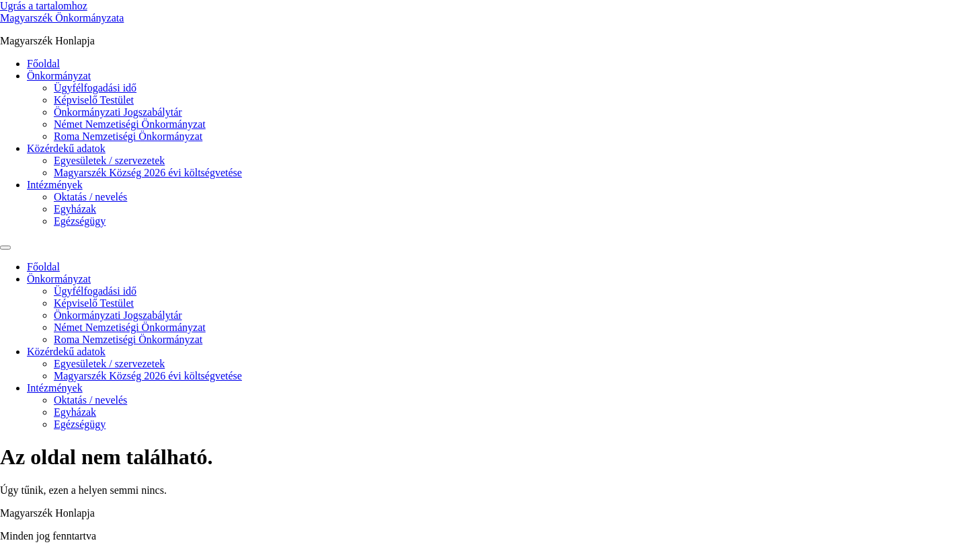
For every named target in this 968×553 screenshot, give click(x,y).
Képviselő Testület (94, 100)
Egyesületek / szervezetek (109, 160)
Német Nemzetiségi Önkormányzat (130, 124)
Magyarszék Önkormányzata (62, 18)
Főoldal (43, 63)
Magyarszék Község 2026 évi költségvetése (148, 172)
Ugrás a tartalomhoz (43, 5)
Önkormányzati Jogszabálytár (118, 112)
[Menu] (5, 248)
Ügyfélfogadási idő (95, 88)
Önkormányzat (59, 75)
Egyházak (75, 209)
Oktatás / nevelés (90, 196)
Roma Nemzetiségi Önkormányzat (128, 136)
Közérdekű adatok (66, 148)
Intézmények (55, 184)
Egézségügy (80, 221)
